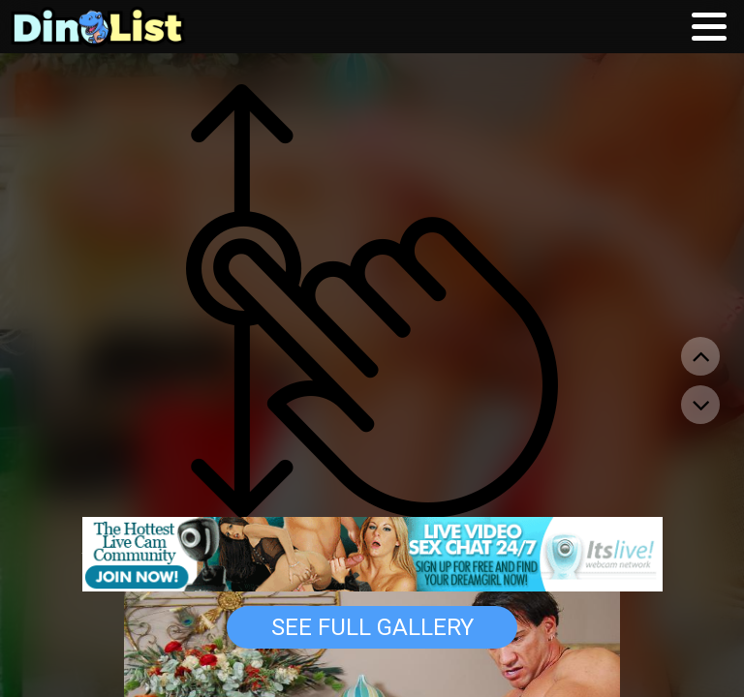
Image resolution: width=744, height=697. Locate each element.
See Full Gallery (372, 627)
